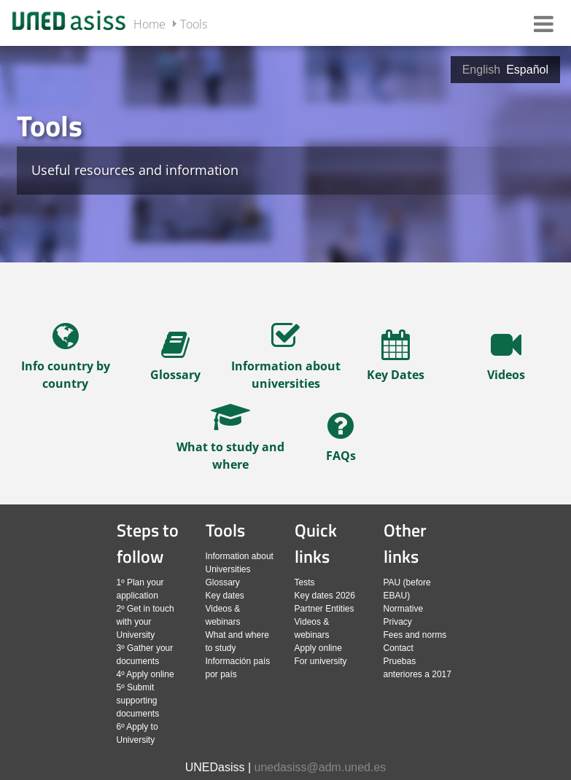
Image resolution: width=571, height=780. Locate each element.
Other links (405, 543)
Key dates (225, 595)
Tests (305, 582)
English (481, 69)
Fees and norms (415, 635)
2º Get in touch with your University (145, 622)
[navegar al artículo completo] (65, 361)
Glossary (223, 582)
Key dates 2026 (325, 595)
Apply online (318, 648)
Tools (193, 24)
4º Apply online (145, 674)
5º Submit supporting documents (138, 700)
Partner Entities (324, 609)
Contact (398, 648)
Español (527, 69)
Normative (404, 609)
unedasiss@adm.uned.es (321, 767)
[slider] (285, 274)
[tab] (285, 153)
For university (321, 661)
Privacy (398, 622)
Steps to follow (148, 543)
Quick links (316, 543)
